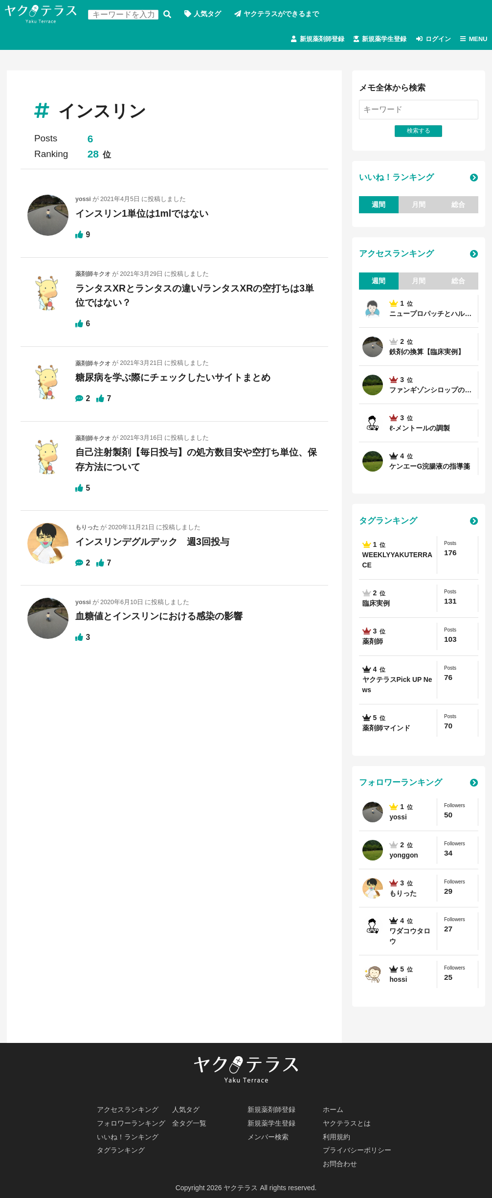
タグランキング (388, 524)
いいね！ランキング (396, 180)
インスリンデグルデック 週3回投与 (156, 543)
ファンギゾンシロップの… (431, 393)
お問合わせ (340, 1164)
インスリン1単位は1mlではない (145, 215)
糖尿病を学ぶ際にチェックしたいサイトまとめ (178, 379)
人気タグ (208, 14)
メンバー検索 (268, 1136)
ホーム (333, 1109)
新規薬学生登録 (375, 40)
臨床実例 (376, 606)
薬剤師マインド (386, 731)
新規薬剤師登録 (308, 40)
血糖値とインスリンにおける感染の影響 (163, 618)
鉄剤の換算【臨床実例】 (427, 355)
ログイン (433, 40)
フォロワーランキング (400, 786)
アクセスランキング (396, 257)
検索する (168, 14)
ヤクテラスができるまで (282, 14)
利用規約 (337, 1136)
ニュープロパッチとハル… (431, 316)
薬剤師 (372, 645)
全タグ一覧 (190, 1123)
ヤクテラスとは (347, 1123)
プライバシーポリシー (357, 1150)
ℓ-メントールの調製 (420, 431)
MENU (477, 40)
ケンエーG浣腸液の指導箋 (430, 469)
